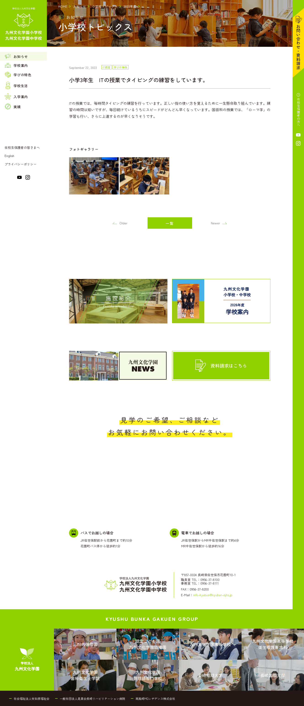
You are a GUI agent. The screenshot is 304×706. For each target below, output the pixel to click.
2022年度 (130, 6)
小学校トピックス (105, 6)
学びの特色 (120, 67)
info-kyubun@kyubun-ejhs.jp (212, 595)
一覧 (170, 223)
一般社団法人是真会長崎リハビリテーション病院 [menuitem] (92, 698)
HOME (62, 6)
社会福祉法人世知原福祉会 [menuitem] (31, 698)
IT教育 (106, 67)
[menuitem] (23, 56)
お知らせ (79, 6)
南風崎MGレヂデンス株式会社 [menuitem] (155, 698)
